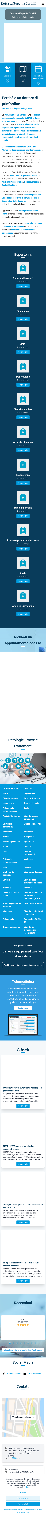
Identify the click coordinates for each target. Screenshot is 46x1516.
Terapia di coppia (31, 803)
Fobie (5, 846)
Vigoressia (7, 911)
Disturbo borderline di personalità (33, 912)
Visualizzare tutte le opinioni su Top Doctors (23, 1350)
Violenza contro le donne (11, 894)
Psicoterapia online (11, 841)
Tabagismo (29, 836)
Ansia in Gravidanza (11, 816)
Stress (5, 851)
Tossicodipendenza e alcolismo (12, 905)
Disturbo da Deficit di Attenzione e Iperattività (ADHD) (33, 895)
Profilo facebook (14, 1373)
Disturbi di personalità (8, 825)
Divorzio (6, 880)
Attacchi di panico (32, 798)
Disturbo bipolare (10, 798)
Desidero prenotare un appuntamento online (23, 965)
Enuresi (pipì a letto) (33, 824)
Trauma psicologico (11, 927)
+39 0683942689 (15, 1458)
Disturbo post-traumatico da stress (33, 881)
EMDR (5, 793)
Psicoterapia (8, 919)
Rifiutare (23, 1492)
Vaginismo (28, 859)
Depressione (29, 793)
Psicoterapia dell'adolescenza (10, 809)
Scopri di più (22, 286)
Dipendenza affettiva (33, 903)
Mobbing (7, 888)
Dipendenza (29, 788)
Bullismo (28, 888)
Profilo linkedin (34, 1373)
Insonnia (27, 867)
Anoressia (28, 832)
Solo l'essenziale (23, 1498)
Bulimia (6, 836)
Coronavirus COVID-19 (32, 920)
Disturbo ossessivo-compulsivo (32, 817)
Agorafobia (29, 841)
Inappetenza (8, 803)
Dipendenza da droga (33, 872)
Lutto (5, 867)
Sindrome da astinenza (8, 873)
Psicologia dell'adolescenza (10, 860)
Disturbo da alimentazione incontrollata (30, 930)
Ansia (26, 808)
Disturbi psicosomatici (30, 852)
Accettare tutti (23, 1504)
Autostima (7, 832)
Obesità (27, 846)
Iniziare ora (23, 1008)
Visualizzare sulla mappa (23, 1417)
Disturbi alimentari (11, 788)
